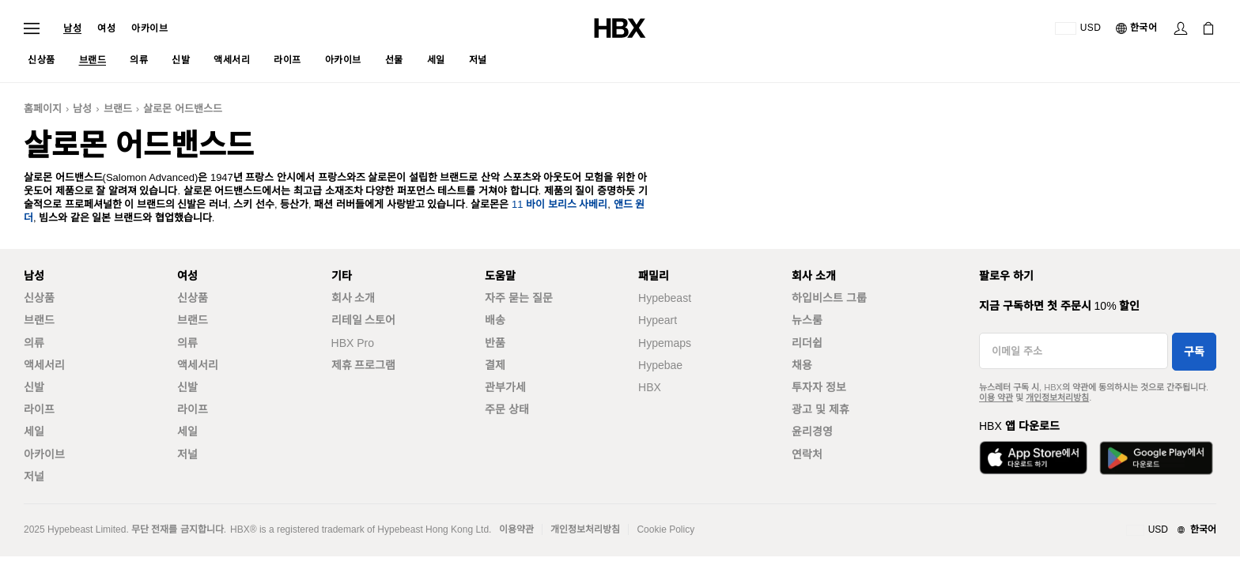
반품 (495, 343)
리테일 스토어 (363, 320)
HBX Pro (352, 343)
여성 (106, 28)
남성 (72, 28)
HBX (649, 387)
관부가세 (505, 387)
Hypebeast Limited (86, 529)
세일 (34, 431)
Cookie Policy (665, 529)
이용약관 (516, 529)
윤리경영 (812, 431)
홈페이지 (43, 109)
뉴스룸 (807, 320)
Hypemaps (664, 343)
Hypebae (660, 365)
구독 (1194, 351)
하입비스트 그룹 (829, 298)
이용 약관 (996, 397)
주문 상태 (507, 409)
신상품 (39, 298)
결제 (495, 365)
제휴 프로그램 (363, 365)
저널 (34, 476)
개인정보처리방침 (1057, 397)
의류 (34, 343)
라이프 (39, 409)
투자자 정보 (819, 387)
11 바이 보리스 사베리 (559, 204)
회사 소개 (353, 298)
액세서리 (44, 365)
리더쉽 (807, 343)
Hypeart (657, 320)
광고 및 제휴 (820, 409)
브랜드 (118, 109)
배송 (495, 320)
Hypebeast (664, 298)
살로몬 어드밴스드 (182, 109)
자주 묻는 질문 (519, 298)
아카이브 (149, 28)
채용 (802, 365)
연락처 (807, 454)
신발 (34, 387)
